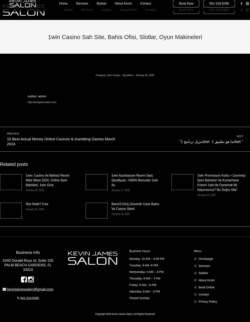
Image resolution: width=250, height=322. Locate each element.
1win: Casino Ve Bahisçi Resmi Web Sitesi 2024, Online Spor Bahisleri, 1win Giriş (47, 180)
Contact (204, 294)
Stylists (203, 273)
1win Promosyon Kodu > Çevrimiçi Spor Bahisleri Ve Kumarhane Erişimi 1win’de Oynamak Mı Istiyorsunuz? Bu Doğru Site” (221, 182)
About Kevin (207, 280)
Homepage (206, 258)
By (128, 75)
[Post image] (11, 182)
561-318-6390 (29, 298)
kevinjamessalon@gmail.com (30, 289)
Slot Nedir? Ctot (37, 204)
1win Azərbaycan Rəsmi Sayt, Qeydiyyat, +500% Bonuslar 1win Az (134, 180)
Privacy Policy (208, 301)
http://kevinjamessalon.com (42, 102)
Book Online (207, 287)
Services (204, 266)
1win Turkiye (113, 75)
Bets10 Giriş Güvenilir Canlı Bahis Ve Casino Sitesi (135, 206)
